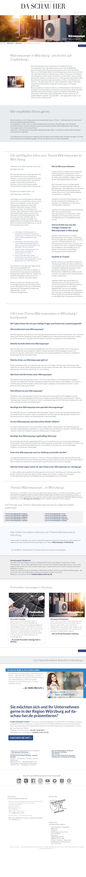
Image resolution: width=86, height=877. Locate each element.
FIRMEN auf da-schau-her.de (59, 832)
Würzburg (19, 43)
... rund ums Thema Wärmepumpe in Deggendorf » (16, 515)
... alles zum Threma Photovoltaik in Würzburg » (64, 634)
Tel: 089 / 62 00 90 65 (37, 730)
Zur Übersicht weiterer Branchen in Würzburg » (58, 660)
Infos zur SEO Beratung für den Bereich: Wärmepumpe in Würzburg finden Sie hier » (62, 752)
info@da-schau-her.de (40, 732)
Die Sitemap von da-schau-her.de (60, 842)
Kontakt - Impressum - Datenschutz (61, 840)
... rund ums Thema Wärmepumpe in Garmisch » (16, 519)
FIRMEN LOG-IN (79, 12)
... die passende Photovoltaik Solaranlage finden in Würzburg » (25, 641)
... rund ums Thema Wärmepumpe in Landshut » (55, 515)
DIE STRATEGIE (55, 833)
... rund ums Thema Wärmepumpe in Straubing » (55, 520)
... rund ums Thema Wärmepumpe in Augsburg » (16, 514)
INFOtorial (10, 43)
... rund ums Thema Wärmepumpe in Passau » (55, 514)
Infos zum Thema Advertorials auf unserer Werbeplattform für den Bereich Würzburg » (64, 756)
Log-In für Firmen (56, 843)
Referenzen (54, 835)
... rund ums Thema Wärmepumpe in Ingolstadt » (16, 520)
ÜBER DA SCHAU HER (57, 838)
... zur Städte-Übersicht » (33, 687)
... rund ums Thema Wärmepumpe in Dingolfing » (16, 517)
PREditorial (54, 828)
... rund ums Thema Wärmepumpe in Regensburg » (56, 519)
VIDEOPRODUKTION (57, 837)
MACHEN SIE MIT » (20, 737)
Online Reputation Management (60, 827)
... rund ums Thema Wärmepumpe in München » (55, 517)
